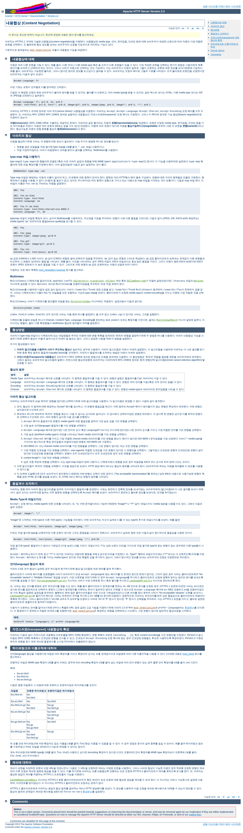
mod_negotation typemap (52, 270)
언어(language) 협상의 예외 (27, 564)
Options (198, 281)
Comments (216, 54)
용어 (228, 6)
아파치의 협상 (217, 26)
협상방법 (215, 30)
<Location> (97, 281)
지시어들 (213, 6)
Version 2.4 (53, 16)
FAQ (222, 6)
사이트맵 (236, 6)
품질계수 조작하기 (220, 33)
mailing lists (195, 814)
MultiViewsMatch (167, 320)
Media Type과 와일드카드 (26, 499)
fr (188, 28)
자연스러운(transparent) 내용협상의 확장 (40, 629)
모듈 (205, 6)
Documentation (37, 16)
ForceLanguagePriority (52, 580)
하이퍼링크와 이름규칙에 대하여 (34, 648)
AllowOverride (136, 281)
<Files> (110, 281)
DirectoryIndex (81, 301)
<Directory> (80, 281)
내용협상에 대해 (219, 22)
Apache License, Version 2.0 (38, 827)
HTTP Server (21, 16)
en (183, 28)
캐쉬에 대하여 (217, 50)
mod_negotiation (40, 50)
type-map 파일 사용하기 (25, 156)
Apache (8, 16)
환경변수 (189, 607)
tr (203, 28)
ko (198, 28)
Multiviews (17, 276)
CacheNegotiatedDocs (23, 780)
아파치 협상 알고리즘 (23, 396)
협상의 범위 (17, 369)
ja (192, 28)
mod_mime (188, 654)
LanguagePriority (140, 580)
